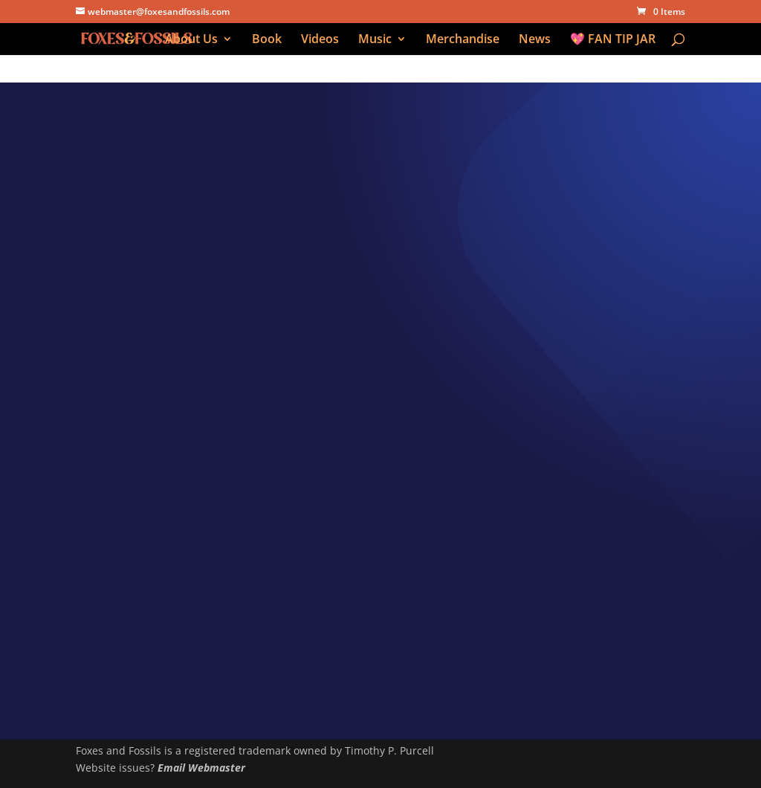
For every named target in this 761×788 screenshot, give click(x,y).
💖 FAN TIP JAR (612, 40)
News (535, 40)
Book (267, 40)
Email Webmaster (201, 767)
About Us (191, 40)
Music (375, 40)
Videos (320, 40)
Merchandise (462, 40)
